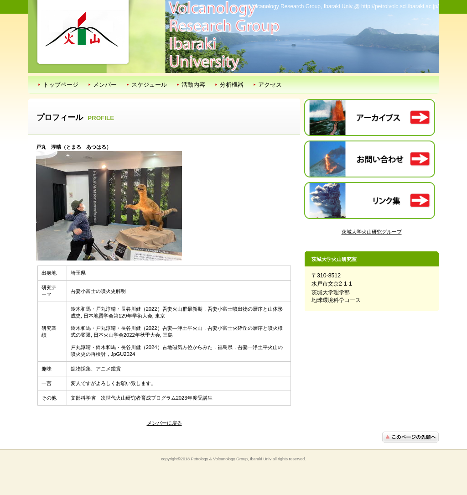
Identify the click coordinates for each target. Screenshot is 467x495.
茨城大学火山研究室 (83, 28)
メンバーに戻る (164, 423)
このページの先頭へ (410, 437)
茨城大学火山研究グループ (372, 231)
